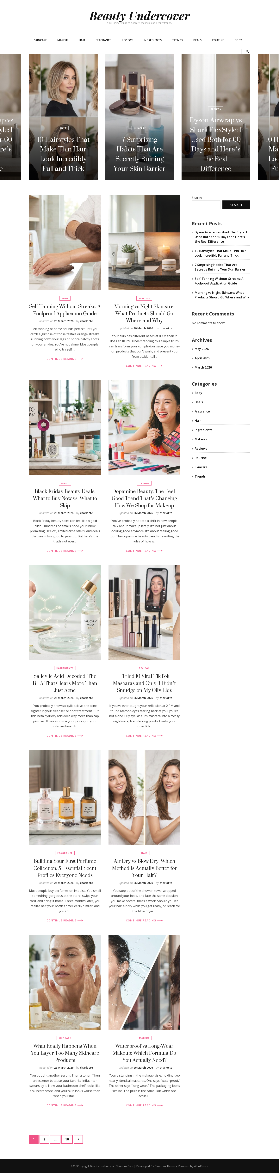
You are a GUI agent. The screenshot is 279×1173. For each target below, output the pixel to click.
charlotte (86, 321)
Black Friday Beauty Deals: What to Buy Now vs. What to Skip (65, 498)
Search (197, 198)
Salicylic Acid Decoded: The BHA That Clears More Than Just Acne (65, 683)
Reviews (127, 40)
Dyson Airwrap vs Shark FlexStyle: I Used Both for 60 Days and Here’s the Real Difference (216, 144)
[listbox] (139, 117)
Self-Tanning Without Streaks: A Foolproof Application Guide (65, 310)
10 (69, 1138)
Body (238, 40)
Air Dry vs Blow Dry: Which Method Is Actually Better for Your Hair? (144, 868)
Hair (82, 40)
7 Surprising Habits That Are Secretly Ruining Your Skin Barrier (139, 154)
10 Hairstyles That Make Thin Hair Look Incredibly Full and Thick (63, 154)
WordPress (201, 1166)
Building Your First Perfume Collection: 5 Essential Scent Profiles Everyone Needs (65, 868)
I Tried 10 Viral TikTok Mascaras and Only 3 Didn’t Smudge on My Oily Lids (144, 683)
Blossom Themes (166, 1166)
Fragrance (103, 40)
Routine (218, 40)
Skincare (40, 40)
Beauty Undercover (139, 15)
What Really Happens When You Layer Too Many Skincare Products (65, 1053)
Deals (197, 40)
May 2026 (202, 349)
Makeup (62, 40)
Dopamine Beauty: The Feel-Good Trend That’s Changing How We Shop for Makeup (144, 498)
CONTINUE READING (64, 359)
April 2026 (202, 358)
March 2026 (203, 367)
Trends (177, 40)
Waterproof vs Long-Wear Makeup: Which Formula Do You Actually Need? (144, 1053)
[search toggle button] (247, 51)
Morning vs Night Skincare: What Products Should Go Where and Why (144, 313)
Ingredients (153, 40)
